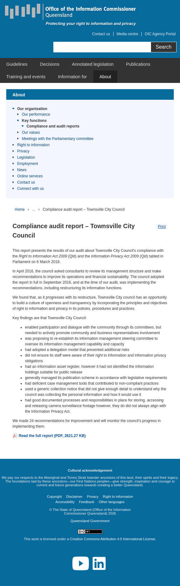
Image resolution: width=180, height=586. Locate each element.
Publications (138, 64)
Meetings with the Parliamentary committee (57, 139)
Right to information (33, 145)
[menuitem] (17, 64)
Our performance (36, 114)
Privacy (23, 151)
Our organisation (32, 109)
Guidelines (16, 64)
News (22, 170)
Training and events (26, 76)
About (105, 76)
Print (162, 226)
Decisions (49, 64)
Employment (27, 163)
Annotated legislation (93, 64)
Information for (72, 76)
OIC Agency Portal (160, 34)
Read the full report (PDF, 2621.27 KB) (52, 436)
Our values (31, 132)
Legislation (26, 157)
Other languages (111, 502)
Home (20, 209)
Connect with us (30, 188)
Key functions (34, 120)
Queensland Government (90, 521)
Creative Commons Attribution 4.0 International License (112, 539)
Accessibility (65, 502)
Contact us (101, 34)
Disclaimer (74, 496)
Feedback (86, 502)
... (33, 209)
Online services (30, 176)
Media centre (127, 34)
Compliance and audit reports (53, 126)
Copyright (54, 496)
